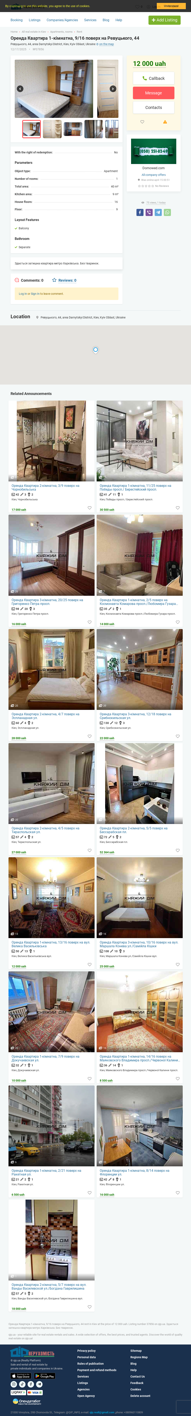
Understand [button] (171, 6)
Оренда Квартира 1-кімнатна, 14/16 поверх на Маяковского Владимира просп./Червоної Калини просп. (139, 1058)
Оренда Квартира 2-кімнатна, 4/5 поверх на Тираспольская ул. (46, 830)
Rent (79, 31)
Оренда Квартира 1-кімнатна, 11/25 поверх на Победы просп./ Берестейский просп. (136, 487)
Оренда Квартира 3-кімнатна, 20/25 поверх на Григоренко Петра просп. (47, 602)
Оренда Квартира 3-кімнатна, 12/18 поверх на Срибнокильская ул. (136, 716)
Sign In (35, 293)
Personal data (86, 1357)
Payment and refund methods (96, 1370)
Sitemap (136, 1350)
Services (90, 20)
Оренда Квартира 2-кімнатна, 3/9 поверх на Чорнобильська (46, 487)
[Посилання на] (14, 1384)
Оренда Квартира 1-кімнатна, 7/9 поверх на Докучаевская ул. (46, 1058)
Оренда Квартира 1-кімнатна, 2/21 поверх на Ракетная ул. (47, 1172)
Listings (34, 20)
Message (153, 92)
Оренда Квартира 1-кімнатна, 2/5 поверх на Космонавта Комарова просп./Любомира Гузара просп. (138, 602)
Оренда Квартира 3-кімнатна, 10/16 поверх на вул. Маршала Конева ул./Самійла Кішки (139, 944)
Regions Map (139, 1357)
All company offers (154, 174)
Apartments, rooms (61, 31)
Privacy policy (86, 1350)
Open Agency (86, 1395)
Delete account (140, 1395)
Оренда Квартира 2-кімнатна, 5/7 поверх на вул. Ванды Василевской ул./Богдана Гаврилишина (49, 1286)
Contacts (153, 107)
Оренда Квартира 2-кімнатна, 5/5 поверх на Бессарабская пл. (134, 830)
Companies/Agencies (62, 20)
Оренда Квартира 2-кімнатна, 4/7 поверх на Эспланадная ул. (46, 716)
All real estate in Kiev (34, 31)
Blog (106, 20)
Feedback (136, 1383)
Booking (17, 20)
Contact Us (137, 1376)
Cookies (135, 1389)
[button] (91, 6)
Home (14, 31)
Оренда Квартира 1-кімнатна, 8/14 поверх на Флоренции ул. (135, 1172)
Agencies (83, 1389)
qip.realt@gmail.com (102, 1412)
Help (119, 20)
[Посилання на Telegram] (39, 1384)
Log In (23, 293)
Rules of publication (90, 1363)
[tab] (29, 280)
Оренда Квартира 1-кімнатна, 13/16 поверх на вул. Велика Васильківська (51, 944)
